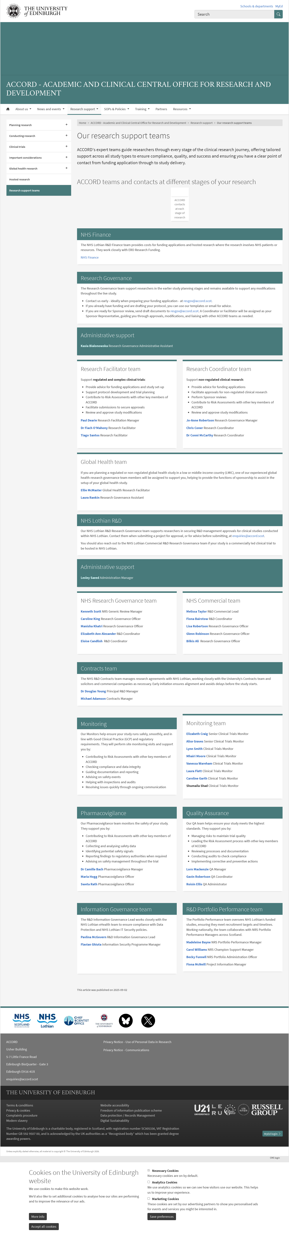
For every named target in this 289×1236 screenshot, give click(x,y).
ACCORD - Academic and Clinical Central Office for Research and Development (138, 123)
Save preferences (162, 1220)
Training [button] (141, 109)
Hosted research (19, 179)
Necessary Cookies (165, 1174)
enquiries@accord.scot (248, 612)
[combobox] (234, 14)
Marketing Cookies (165, 1202)
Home (82, 123)
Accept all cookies (43, 1230)
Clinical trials (17, 147)
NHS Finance (90, 334)
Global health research (23, 168)
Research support (202, 123)
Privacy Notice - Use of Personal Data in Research (137, 1118)
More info (37, 1220)
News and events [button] (49, 109)
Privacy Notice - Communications (126, 1126)
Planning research (20, 125)
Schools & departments (256, 6)
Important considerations (25, 157)
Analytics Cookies (164, 1186)
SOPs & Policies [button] (115, 109)
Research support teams (24, 190)
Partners (161, 109)
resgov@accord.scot (198, 377)
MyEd (279, 6)
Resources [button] (180, 109)
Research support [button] (83, 109)
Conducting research (22, 136)
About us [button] (22, 109)
